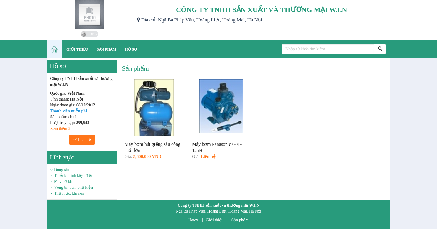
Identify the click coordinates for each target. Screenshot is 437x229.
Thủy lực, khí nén (69, 193)
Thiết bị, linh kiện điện (73, 175)
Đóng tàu (61, 170)
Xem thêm (60, 128)
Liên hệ (82, 139)
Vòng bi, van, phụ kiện (73, 187)
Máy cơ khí (63, 181)
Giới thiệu (214, 220)
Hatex (193, 220)
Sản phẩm (240, 220)
